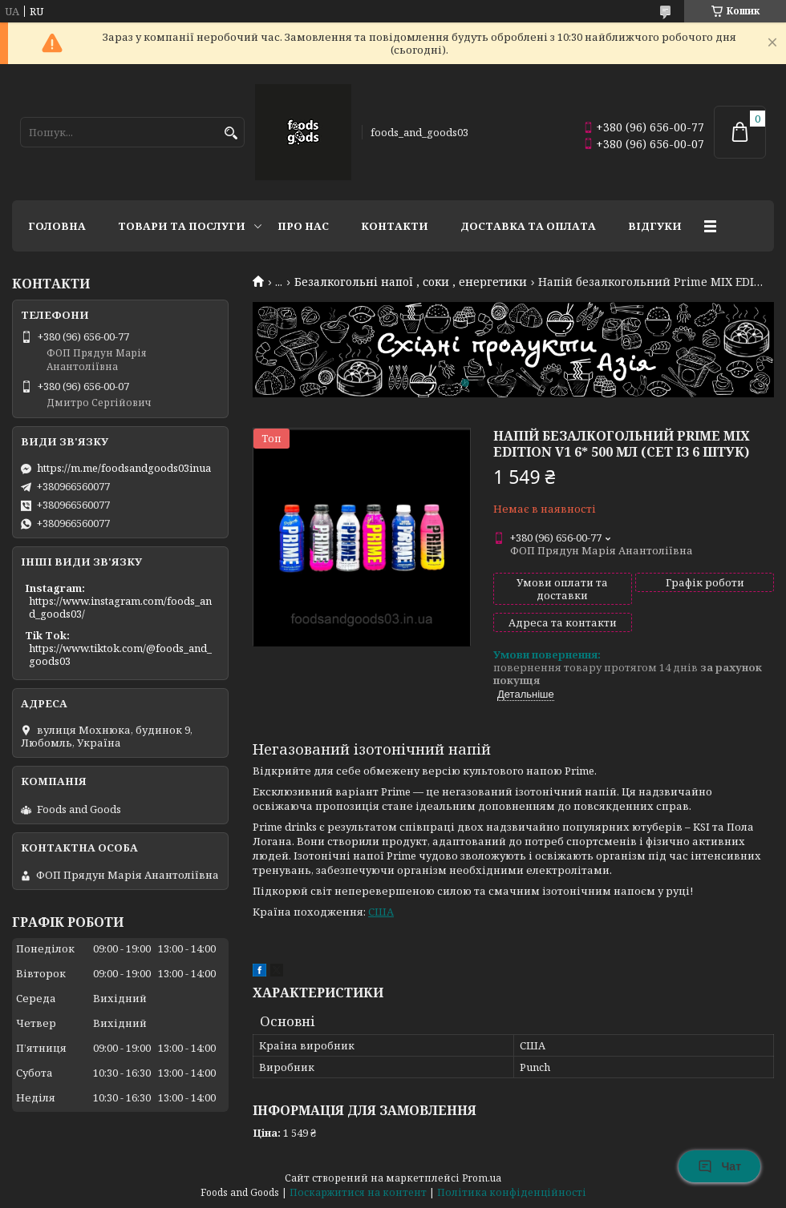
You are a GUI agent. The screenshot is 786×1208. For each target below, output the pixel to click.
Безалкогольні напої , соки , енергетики (410, 282)
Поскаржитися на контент (358, 1192)
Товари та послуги (181, 226)
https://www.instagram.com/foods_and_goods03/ (120, 607)
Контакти (394, 226)
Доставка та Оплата (528, 226)
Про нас (303, 226)
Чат (719, 1166)
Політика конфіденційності (511, 1192)
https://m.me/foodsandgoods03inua (124, 468)
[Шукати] (231, 133)
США (381, 911)
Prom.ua (481, 1178)
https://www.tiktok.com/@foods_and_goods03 (120, 654)
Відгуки (655, 226)
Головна (57, 226)
